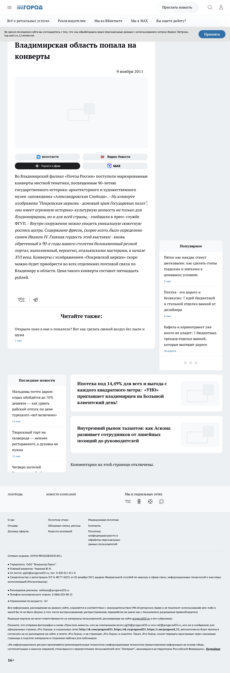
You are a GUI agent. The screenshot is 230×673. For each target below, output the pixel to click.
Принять (212, 34)
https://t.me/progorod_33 (163, 629)
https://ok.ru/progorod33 (130, 629)
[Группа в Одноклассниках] (139, 501)
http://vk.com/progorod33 (96, 629)
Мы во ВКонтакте (108, 21)
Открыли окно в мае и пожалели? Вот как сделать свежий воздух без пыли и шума (81, 335)
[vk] (22, 300)
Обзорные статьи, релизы (64, 525)
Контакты (94, 525)
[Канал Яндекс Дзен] (47, 166)
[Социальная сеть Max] (115, 166)
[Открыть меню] (9, 7)
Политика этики (58, 519)
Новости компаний (60, 531)
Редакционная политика (103, 519)
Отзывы (13, 525)
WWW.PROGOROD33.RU (46, 555)
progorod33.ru (141, 618)
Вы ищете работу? (171, 21)
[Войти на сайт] (221, 7)
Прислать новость (177, 7)
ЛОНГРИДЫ (15, 494)
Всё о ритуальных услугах (28, 21)
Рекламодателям (72, 21)
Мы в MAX (139, 21)
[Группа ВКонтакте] (47, 157)
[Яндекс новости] (115, 157)
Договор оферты (18, 531)
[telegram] (37, 300)
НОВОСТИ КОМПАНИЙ (61, 494)
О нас (11, 519)
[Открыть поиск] (209, 7)
